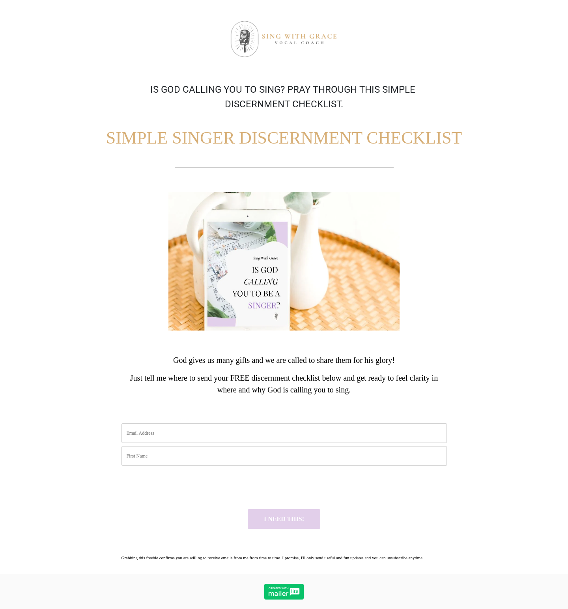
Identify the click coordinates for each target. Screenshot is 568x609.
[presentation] (181, 487)
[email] (284, 433)
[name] (284, 456)
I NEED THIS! (284, 519)
